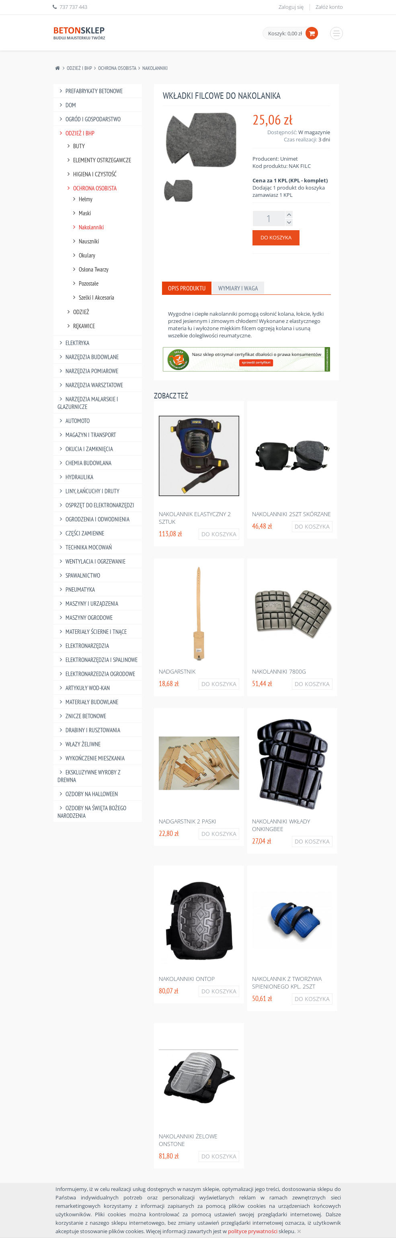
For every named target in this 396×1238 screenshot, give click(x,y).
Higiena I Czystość (91, 174)
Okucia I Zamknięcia (85, 449)
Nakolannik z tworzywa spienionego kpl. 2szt (287, 982)
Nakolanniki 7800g (279, 671)
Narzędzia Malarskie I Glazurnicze (88, 403)
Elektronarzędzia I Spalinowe (97, 660)
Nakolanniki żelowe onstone (188, 1140)
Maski (81, 213)
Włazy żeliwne (79, 744)
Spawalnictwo (79, 575)
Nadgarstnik (177, 671)
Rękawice (80, 326)
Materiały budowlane (88, 702)
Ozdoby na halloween (87, 794)
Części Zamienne (81, 533)
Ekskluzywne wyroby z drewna (89, 776)
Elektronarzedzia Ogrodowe (96, 674)
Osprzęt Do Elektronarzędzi (96, 505)
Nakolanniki (155, 68)
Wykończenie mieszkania (91, 758)
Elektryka (73, 343)
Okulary (83, 255)
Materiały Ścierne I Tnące (92, 631)
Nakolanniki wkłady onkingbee (281, 825)
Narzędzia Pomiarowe (88, 371)
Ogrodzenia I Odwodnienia (93, 519)
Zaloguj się (291, 6)
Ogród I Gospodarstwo (89, 119)
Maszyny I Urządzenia (88, 603)
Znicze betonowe (82, 716)
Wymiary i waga (238, 288)
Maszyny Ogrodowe (85, 617)
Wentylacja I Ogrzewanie (91, 561)
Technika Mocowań (84, 547)
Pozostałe (85, 283)
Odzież (77, 312)
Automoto (73, 421)
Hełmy (82, 199)
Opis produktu (186, 288)
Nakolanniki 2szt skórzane (291, 514)
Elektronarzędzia (83, 646)
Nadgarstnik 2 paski (187, 821)
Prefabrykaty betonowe (90, 91)
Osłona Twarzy (90, 269)
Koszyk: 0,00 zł (285, 33)
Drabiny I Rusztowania (89, 730)
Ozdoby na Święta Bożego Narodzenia (92, 811)
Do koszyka (276, 237)
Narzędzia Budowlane (88, 357)
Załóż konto (329, 6)
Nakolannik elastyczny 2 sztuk (195, 517)
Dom (66, 105)
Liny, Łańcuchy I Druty (88, 491)
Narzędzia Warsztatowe (90, 385)
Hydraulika (75, 477)
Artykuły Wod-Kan (83, 688)
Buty (75, 146)
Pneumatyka (76, 589)
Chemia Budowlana (84, 463)
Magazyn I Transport (87, 435)
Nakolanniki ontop (187, 979)
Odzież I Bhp (79, 68)
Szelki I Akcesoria (93, 297)
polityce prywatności (252, 1231)
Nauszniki (85, 241)
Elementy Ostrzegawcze (98, 160)
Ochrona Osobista (117, 68)
